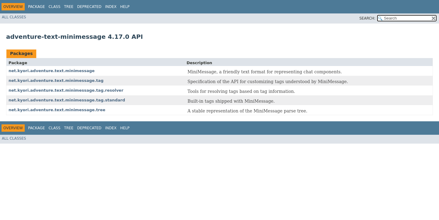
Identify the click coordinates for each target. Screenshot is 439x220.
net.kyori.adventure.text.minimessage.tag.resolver (66, 90)
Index (111, 7)
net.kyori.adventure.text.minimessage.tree (57, 110)
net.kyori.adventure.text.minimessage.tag (56, 80)
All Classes (14, 17)
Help (125, 7)
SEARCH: (367, 18)
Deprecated (89, 7)
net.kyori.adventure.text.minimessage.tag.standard (67, 100)
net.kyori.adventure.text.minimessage (52, 70)
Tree (68, 7)
